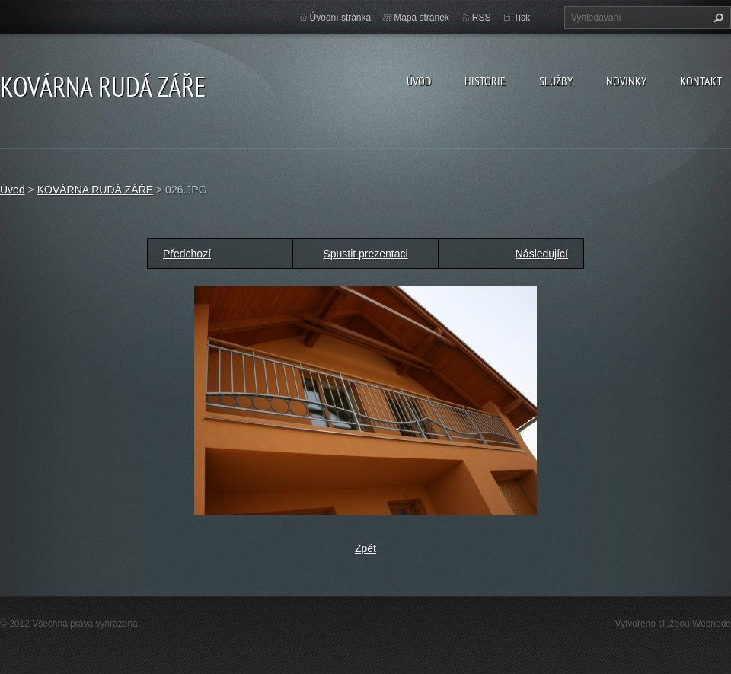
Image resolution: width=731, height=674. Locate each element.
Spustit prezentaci (365, 254)
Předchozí (187, 254)
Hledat (716, 17)
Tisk (521, 17)
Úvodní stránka (341, 17)
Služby (556, 80)
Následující (542, 254)
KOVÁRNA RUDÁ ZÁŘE (95, 190)
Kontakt (701, 80)
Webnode (711, 623)
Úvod (419, 80)
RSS (481, 17)
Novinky (626, 80)
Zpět (365, 548)
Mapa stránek (421, 17)
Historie (485, 80)
